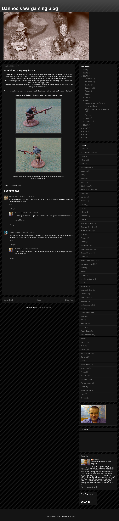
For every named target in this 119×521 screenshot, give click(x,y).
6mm (82, 164)
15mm (83, 149)
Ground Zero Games (88, 260)
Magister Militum (86, 290)
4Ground (84, 160)
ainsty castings (86, 167)
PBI (82, 320)
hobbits (83, 268)
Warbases (84, 375)
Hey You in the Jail (87, 264)
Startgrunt (84, 357)
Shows (83, 350)
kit (81, 283)
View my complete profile (89, 487)
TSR (82, 361)
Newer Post (8, 300)
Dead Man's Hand (87, 223)
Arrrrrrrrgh (84, 171)
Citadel (83, 205)
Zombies (84, 398)
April (87, 115)
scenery (83, 342)
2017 (85, 76)
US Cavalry (85, 368)
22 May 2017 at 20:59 (27, 196)
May (86, 100)
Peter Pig (84, 323)
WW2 (83, 394)
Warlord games (86, 383)
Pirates (83, 327)
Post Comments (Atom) (43, 307)
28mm (83, 156)
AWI (82, 175)
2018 (85, 73)
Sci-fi (82, 346)
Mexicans (84, 294)
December (89, 79)
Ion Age (83, 275)
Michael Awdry (14, 196)
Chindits (83, 197)
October (88, 85)
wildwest (84, 387)
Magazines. (85, 286)
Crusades (84, 216)
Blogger (72, 516)
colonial (83, 212)
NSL (82, 309)
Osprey (83, 316)
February (88, 121)
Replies (13, 209)
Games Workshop (87, 249)
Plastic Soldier (86, 331)
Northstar (84, 301)
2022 (85, 70)
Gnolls (83, 257)
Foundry (83, 238)
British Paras (85, 186)
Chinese (83, 201)
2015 (85, 128)
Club (82, 208)
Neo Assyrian (85, 297)
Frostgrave (84, 245)
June (87, 97)
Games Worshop (87, 253)
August (87, 91)
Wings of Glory (86, 390)
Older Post (69, 300)
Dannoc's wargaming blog (30, 8)
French (83, 242)
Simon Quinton (14, 232)
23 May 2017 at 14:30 (30, 249)
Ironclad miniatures (87, 279)
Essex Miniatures (87, 230)
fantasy (83, 234)
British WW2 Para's (87, 190)
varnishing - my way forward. (95, 103)
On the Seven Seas (87, 312)
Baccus (83, 178)
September (89, 88)
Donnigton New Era (87, 227)
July (86, 94)
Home (39, 300)
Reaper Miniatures (87, 335)
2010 (85, 137)
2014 (85, 131)
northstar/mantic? (87, 305)
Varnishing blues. (91, 106)
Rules (83, 338)
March (87, 118)
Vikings (83, 372)
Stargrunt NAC (86, 353)
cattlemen (84, 193)
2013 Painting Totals (88, 152)
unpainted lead (86, 364)
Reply (11, 204)
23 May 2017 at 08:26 (28, 232)
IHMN (83, 271)
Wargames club (86, 379)
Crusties (83, 219)
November (89, 82)
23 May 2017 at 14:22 (30, 213)
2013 (85, 134)
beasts (83, 182)
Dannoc (17, 213)
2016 (85, 125)
